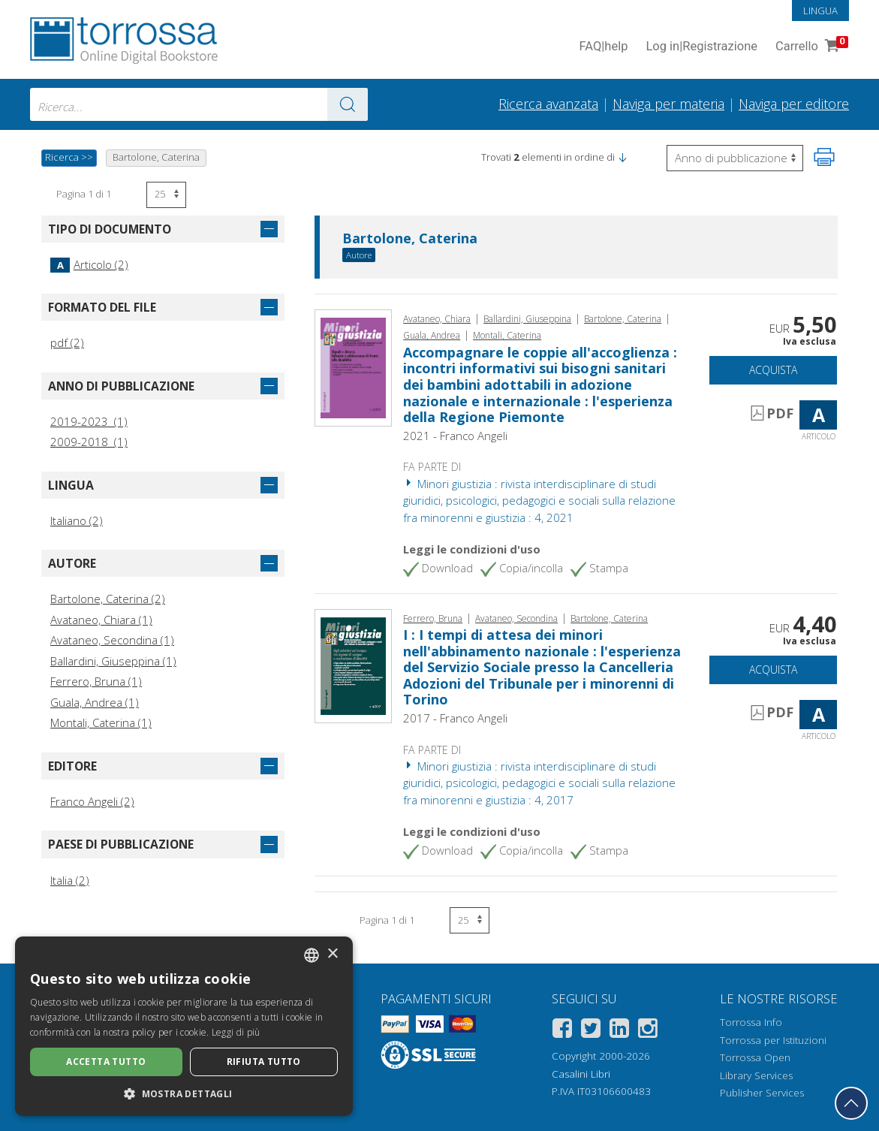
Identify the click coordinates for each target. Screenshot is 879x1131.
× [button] (332, 954)
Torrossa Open (755, 1057)
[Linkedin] (619, 1030)
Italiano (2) (76, 520)
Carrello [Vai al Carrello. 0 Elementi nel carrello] (810, 47)
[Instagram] (648, 1030)
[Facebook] (562, 1030)
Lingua (820, 10)
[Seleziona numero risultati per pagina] (166, 195)
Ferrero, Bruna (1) (96, 681)
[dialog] (184, 1026)
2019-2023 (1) (89, 421)
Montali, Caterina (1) (101, 722)
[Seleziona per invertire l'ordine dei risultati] (735, 158)
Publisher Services (762, 1092)
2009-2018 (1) (89, 441)
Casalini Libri (581, 1074)
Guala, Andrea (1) (94, 702)
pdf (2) (67, 342)
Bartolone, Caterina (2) (107, 598)
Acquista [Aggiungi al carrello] (773, 370)
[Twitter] (591, 1030)
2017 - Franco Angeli (455, 717)
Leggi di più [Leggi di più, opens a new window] (236, 1032)
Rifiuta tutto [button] (264, 1061)
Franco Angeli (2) (92, 801)
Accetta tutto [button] (106, 1061)
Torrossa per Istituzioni (773, 1040)
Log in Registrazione (701, 47)
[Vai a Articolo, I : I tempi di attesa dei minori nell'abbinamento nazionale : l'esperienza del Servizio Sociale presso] (354, 664)
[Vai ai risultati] (347, 104)
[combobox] (199, 104)
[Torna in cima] (851, 1103)
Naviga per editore (794, 104)
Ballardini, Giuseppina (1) (113, 660)
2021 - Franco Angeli (455, 435)
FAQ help (603, 47)
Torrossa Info (751, 1022)
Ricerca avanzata (548, 104)
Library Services (756, 1075)
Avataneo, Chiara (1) (101, 619)
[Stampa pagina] (824, 157)
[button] (622, 157)
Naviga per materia (668, 104)
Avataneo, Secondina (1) (112, 639)
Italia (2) (69, 880)
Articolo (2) (89, 264)
